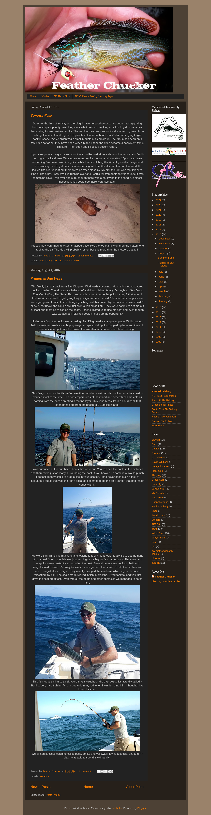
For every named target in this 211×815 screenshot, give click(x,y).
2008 (159, 341)
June (162, 276)
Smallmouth (158, 515)
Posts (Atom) (53, 794)
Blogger (141, 808)
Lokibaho (117, 808)
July (161, 271)
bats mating (46, 260)
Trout (154, 528)
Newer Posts (40, 787)
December (165, 238)
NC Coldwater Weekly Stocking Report (94, 96)
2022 (159, 205)
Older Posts (135, 787)
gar (153, 546)
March (162, 291)
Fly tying (156, 475)
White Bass (158, 533)
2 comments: (86, 255)
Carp (154, 444)
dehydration (158, 537)
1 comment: (85, 771)
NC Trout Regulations (164, 395)
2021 (159, 209)
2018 (159, 224)
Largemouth (158, 488)
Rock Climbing (160, 506)
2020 (159, 214)
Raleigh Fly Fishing (162, 421)
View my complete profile (166, 581)
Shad (155, 510)
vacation (44, 776)
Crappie (156, 453)
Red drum (157, 497)
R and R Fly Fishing (163, 400)
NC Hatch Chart (62, 96)
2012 (159, 322)
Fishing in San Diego (47, 278)
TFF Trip (156, 524)
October (163, 248)
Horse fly (157, 484)
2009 (159, 336)
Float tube (157, 470)
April (161, 286)
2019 (159, 219)
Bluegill (156, 439)
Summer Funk (41, 115)
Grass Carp (158, 479)
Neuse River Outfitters (164, 416)
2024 (159, 200)
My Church (158, 493)
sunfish (156, 562)
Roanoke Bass (160, 502)
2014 (159, 312)
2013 (159, 317)
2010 (159, 331)
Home (33, 96)
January (163, 301)
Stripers (156, 519)
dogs (154, 542)
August (163, 253)
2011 (159, 327)
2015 (159, 307)
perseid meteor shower (67, 260)
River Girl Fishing (161, 391)
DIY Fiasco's (159, 457)
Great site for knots (162, 404)
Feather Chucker (165, 576)
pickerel (156, 558)
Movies (45, 96)
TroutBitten (158, 425)
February (164, 296)
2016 (159, 234)
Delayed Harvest (161, 466)
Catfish (156, 448)
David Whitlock (160, 461)
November (165, 243)
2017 (159, 229)
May (161, 281)
